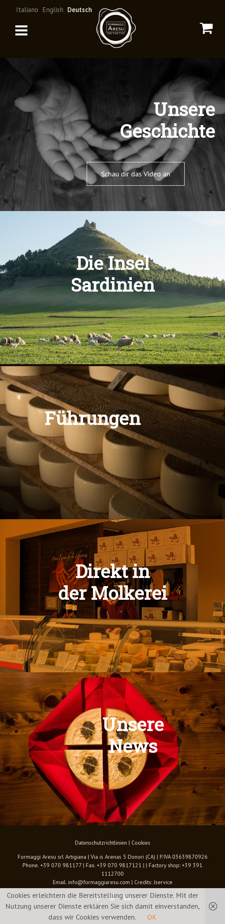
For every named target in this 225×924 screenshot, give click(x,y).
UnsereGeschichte (167, 120)
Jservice (163, 882)
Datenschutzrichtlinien (101, 842)
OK (151, 917)
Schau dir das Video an (135, 173)
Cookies (140, 842)
